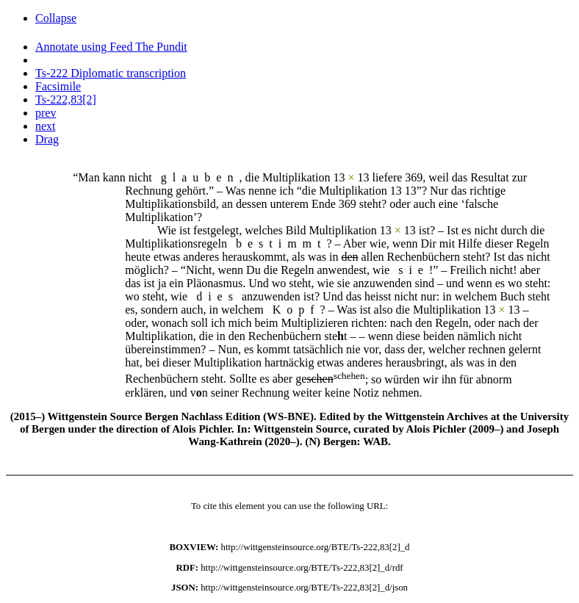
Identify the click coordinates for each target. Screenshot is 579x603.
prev (45, 112)
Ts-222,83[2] (65, 99)
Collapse (55, 18)
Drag (47, 139)
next (45, 126)
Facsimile (58, 86)
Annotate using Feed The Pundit (111, 46)
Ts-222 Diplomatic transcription (110, 73)
